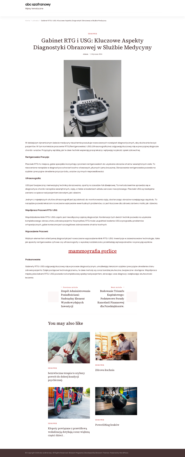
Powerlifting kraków (107, 425)
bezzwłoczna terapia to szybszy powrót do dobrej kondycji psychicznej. (66, 376)
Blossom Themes (102, 453)
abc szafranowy (37, 4)
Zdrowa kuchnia (104, 370)
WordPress (124, 453)
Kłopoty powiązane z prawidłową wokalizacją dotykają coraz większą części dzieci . (69, 432)
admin (85, 54)
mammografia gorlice (92, 251)
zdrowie (92, 34)
